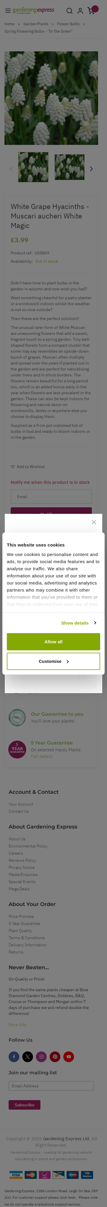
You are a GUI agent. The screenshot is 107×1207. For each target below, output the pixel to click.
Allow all (54, 641)
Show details (75, 622)
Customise (54, 660)
